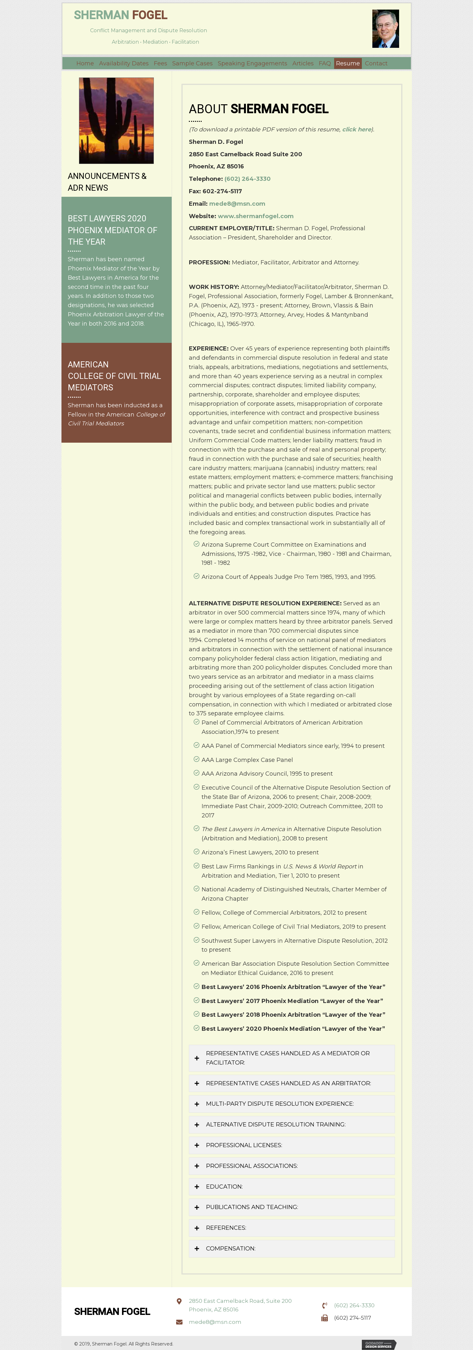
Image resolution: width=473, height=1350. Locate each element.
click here (356, 127)
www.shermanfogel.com (256, 214)
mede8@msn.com (237, 202)
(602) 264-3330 (248, 177)
